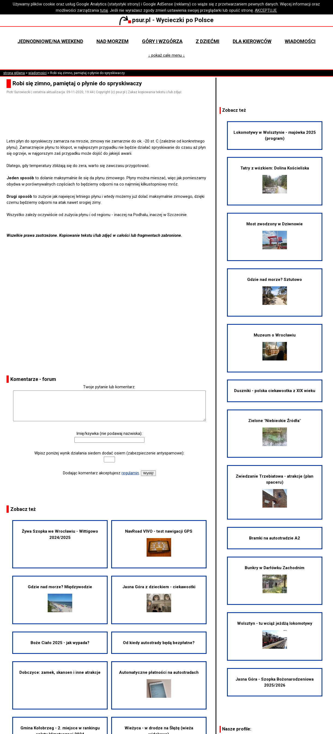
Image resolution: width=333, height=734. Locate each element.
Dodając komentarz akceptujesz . (101, 473)
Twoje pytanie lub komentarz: (109, 386)
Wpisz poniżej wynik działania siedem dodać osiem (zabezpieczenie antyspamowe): (109, 453)
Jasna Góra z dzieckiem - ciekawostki (158, 598)
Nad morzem (112, 41)
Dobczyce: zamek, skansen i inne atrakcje (60, 672)
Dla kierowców (252, 41)
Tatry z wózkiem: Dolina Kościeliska (274, 179)
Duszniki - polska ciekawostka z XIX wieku (274, 390)
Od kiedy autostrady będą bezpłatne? (159, 642)
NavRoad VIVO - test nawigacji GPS (158, 543)
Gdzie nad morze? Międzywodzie (60, 598)
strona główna (14, 73)
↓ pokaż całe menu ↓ (166, 55)
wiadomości (37, 73)
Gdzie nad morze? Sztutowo (274, 291)
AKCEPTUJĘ (266, 10)
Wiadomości (300, 41)
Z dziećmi (207, 41)
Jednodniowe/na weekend (50, 41)
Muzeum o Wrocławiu (275, 346)
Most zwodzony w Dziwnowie (274, 235)
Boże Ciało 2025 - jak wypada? (60, 642)
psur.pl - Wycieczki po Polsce (166, 19)
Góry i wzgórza (162, 41)
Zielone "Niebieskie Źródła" (274, 432)
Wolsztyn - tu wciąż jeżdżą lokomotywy (274, 635)
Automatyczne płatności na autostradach (159, 684)
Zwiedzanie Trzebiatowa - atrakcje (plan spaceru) (274, 491)
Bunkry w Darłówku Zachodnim (274, 579)
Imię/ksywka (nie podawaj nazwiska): (109, 433)
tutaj (104, 10)
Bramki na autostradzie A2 (274, 538)
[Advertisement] (111, 123)
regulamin (130, 473)
